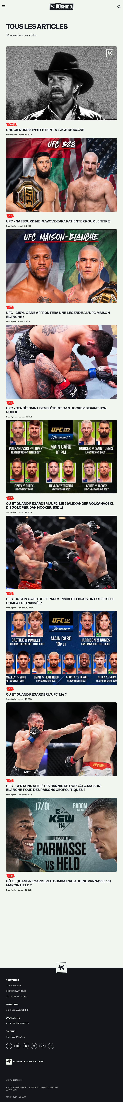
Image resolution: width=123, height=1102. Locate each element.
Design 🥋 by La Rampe (16, 1097)
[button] (3, 6)
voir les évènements (17, 1023)
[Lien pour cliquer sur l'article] (61, 90)
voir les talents (15, 1036)
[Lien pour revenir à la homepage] (61, 6)
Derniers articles (16, 991)
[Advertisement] (61, 930)
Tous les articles (16, 996)
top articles (13, 985)
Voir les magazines (17, 1010)
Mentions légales (14, 1080)
